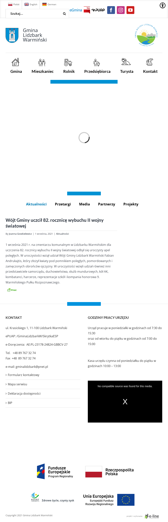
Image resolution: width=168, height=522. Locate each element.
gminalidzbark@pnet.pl (32, 367)
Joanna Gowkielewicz (20, 233)
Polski (13, 4)
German (49, 4)
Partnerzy (106, 204)
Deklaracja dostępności (24, 393)
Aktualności (36, 204)
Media (84, 204)
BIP (10, 403)
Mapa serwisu (17, 384)
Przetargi (63, 204)
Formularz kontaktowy (23, 375)
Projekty (130, 204)
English (30, 4)
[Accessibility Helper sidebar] (163, 5)
